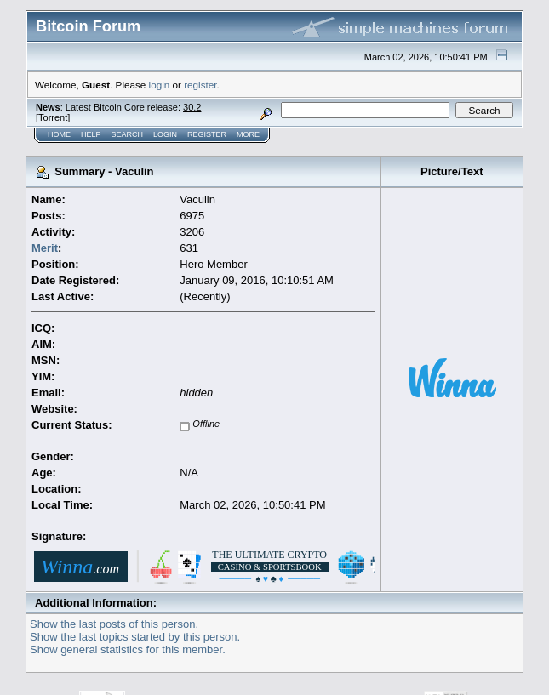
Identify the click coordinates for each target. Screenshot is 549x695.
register (200, 84)
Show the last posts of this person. (114, 624)
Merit (44, 248)
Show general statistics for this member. (128, 649)
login (159, 84)
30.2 (192, 107)
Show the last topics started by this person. (135, 636)
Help (91, 134)
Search (128, 134)
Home (59, 134)
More (248, 134)
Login (165, 134)
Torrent (52, 117)
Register (206, 134)
